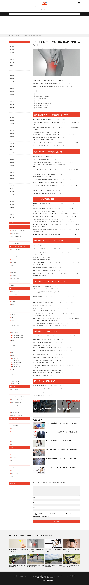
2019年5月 (12, 127)
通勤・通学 (13, 285)
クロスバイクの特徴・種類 (16, 236)
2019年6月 (12, 123)
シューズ (12, 431)
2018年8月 (12, 156)
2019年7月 (12, 120)
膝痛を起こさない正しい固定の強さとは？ (43, 103)
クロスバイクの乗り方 (15, 233)
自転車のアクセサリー (16, 6)
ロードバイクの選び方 (15, 405)
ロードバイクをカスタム (15, 412)
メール (34, 502)
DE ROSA (13, 317)
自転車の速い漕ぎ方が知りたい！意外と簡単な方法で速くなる (53, 566)
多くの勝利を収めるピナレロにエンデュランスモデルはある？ (61, 458)
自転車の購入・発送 (15, 278)
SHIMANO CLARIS (15, 360)
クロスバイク (24, 6)
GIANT (12, 320)
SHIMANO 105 (15, 358)
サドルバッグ (13, 428)
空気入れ (12, 444)
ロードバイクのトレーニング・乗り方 (58, 48)
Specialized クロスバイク (17, 372)
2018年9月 (12, 152)
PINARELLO (13, 349)
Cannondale (13, 310)
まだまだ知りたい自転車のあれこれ (35, 6)
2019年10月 (12, 110)
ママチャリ (13, 288)
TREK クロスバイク (16, 381)
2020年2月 (12, 97)
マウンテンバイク (14, 256)
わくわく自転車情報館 (48, 580)
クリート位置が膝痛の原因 (40, 98)
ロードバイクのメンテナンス (16, 399)
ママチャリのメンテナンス (16, 291)
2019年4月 (12, 130)
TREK (12, 378)
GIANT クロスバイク (16, 323)
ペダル (12, 476)
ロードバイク (45, 6)
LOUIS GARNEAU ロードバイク (18, 337)
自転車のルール (14, 268)
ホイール (12, 480)
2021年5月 (12, 49)
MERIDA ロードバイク (16, 345)
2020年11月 (12, 68)
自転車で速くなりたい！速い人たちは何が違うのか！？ (17, 566)
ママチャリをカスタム (15, 294)
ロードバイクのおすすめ (15, 392)
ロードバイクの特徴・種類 (16, 402)
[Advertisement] (44, 25)
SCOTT (12, 352)
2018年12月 (12, 143)
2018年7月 (12, 159)
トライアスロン (14, 252)
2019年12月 (12, 104)
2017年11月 (12, 185)
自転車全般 (64, 6)
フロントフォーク (14, 473)
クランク (12, 450)
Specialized (13, 369)
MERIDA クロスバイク (16, 343)
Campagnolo (13, 307)
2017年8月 (12, 194)
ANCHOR (13, 301)
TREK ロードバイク (16, 383)
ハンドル (12, 467)
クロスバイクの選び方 (15, 239)
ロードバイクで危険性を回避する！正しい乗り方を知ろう (71, 566)
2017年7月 (12, 198)
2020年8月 (12, 78)
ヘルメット (13, 438)
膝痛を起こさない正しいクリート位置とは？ (43, 101)
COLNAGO (13, 314)
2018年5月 (12, 165)
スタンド (12, 434)
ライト (12, 441)
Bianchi (12, 304)
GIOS (12, 329)
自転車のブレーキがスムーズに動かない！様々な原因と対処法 (61, 449)
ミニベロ (12, 259)
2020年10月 (12, 72)
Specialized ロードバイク (17, 374)
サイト (34, 507)
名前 (34, 497)
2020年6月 (12, 85)
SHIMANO (13, 355)
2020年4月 (12, 91)
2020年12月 (12, 65)
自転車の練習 (13, 275)
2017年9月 (12, 191)
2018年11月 (12, 146)
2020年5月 (12, 88)
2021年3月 (12, 56)
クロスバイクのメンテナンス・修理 (18, 230)
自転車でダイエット (15, 265)
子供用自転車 (13, 262)
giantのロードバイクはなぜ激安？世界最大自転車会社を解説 (61, 432)
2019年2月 (12, 136)
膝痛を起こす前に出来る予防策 (41, 105)
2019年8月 (12, 117)
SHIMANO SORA (15, 364)
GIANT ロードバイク (16, 325)
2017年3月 (12, 210)
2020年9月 (12, 75)
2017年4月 (12, 207)
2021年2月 (12, 59)
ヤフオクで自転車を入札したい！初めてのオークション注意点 (61, 423)
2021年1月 (12, 62)
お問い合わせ (43, 9)
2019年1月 (12, 139)
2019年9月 (12, 114)
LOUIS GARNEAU (14, 332)
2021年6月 (12, 46)
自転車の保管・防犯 (15, 272)
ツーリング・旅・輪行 (15, 249)
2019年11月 (12, 107)
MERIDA (12, 340)
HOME (11, 35)
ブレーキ (12, 470)
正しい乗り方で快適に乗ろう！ (41, 108)
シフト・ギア (13, 457)
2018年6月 (12, 162)
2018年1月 (12, 178)
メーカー (58, 6)
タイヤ (12, 460)
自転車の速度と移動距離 (15, 281)
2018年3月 (12, 172)
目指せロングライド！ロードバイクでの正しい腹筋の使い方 (71, 550)
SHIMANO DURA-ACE (16, 362)
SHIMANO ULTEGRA (16, 366)
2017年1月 (12, 217)
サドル (12, 454)
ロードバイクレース (15, 409)
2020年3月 (12, 94)
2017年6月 (12, 201)
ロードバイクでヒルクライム (16, 389)
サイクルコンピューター (15, 425)
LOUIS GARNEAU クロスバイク (18, 335)
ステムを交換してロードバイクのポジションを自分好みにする (53, 550)
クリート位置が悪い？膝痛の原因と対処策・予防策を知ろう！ (31, 35)
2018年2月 (12, 175)
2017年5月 (12, 204)
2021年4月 (12, 52)
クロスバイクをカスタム (15, 243)
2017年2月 (12, 214)
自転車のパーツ (53, 6)
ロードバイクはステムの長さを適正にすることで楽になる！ (17, 550)
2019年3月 (12, 133)
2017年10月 (12, 188)
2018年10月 (12, 149)
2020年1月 (12, 101)
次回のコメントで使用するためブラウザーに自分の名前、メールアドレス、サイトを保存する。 (52, 513)
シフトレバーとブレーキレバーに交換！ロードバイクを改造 (61, 467)
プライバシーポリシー (71, 6)
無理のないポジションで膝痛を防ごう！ (42, 96)
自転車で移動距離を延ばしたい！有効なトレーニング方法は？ (35, 566)
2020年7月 (12, 81)
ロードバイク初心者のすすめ (16, 415)
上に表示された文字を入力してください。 (41, 516)
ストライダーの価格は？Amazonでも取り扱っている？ (60, 440)
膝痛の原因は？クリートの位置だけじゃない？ (44, 94)
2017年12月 (12, 181)
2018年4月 (12, 169)
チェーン (12, 463)
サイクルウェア (14, 421)
